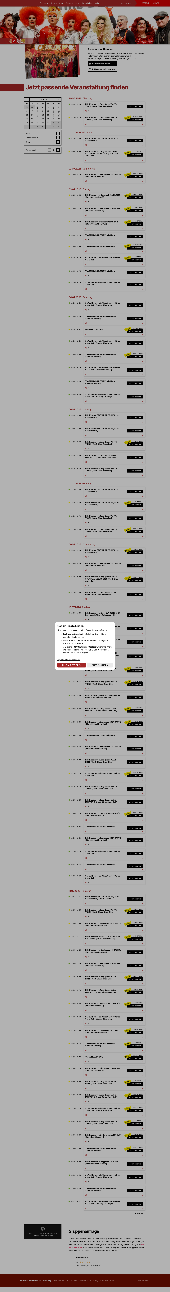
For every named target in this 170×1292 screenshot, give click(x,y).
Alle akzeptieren (71, 665)
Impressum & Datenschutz (68, 660)
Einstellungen (100, 665)
